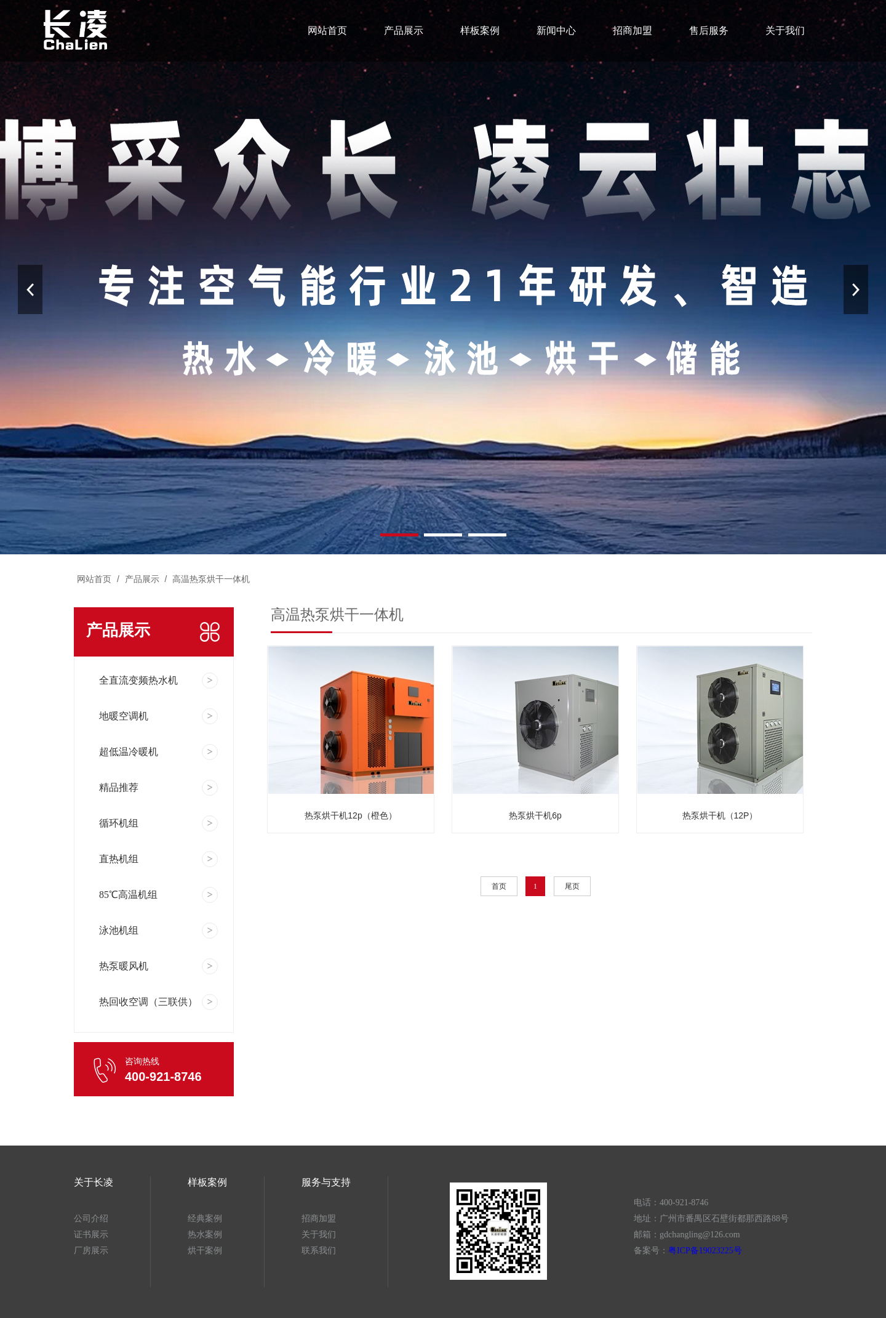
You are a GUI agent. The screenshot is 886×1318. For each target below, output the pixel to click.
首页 (499, 886)
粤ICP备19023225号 (705, 1250)
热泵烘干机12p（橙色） (350, 815)
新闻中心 (555, 30)
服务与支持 (326, 1182)
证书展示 (91, 1234)
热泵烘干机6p (535, 815)
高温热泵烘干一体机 (210, 579)
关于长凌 (93, 1182)
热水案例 (205, 1234)
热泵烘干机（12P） (720, 815)
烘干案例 (205, 1250)
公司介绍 (91, 1218)
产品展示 (404, 30)
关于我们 (781, 30)
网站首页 (328, 30)
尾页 (572, 886)
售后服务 (706, 30)
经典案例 (205, 1218)
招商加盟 (630, 30)
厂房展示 (91, 1250)
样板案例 (479, 30)
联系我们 (318, 1250)
